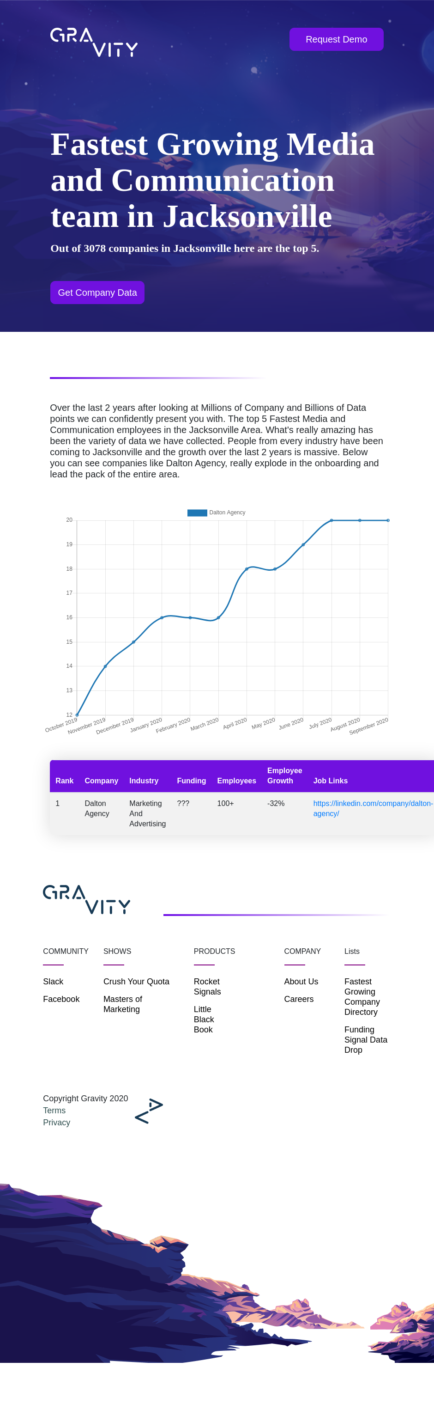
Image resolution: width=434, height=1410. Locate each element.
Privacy (56, 1122)
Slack (53, 981)
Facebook (61, 999)
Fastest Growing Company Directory (362, 997)
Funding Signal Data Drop (365, 1040)
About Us (301, 981)
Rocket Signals (207, 986)
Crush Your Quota (136, 981)
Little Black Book (204, 1019)
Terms (54, 1110)
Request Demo (336, 39)
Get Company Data (97, 292)
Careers (299, 999)
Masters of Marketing (122, 1004)
